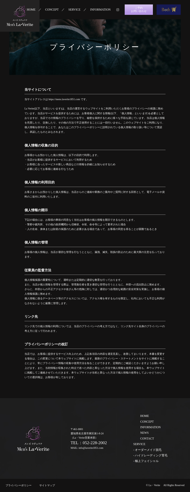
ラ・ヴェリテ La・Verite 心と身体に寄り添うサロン (20, 16)
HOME (31, 9)
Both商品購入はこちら (169, 9)
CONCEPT (52, 9)
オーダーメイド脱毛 (148, 449)
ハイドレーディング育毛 (151, 455)
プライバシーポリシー (19, 485)
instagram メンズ (117, 9)
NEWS (144, 432)
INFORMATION (100, 9)
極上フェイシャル (147, 461)
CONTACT (147, 438)
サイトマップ (47, 485)
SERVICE (74, 9)
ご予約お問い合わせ (139, 9)
